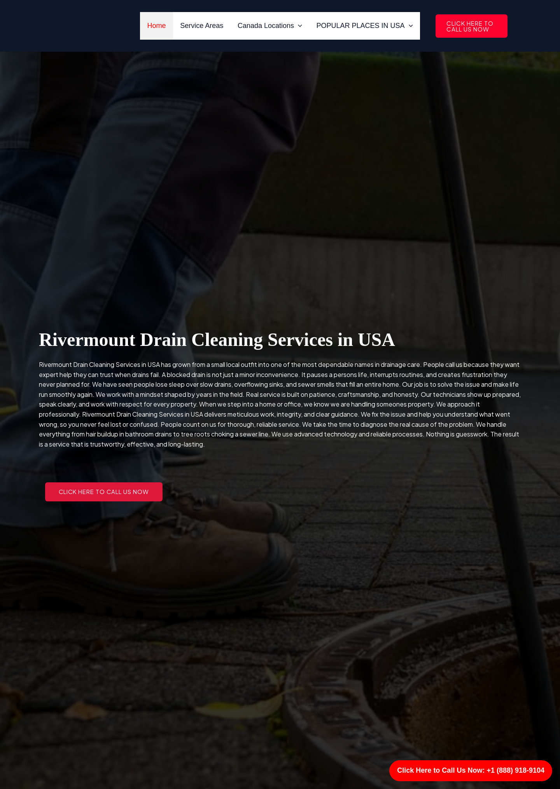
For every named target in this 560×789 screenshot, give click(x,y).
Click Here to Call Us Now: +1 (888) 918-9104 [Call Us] (470, 770)
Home (157, 26)
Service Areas (202, 26)
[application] (298, 26)
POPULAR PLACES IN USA (364, 26)
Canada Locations (270, 26)
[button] (471, 26)
